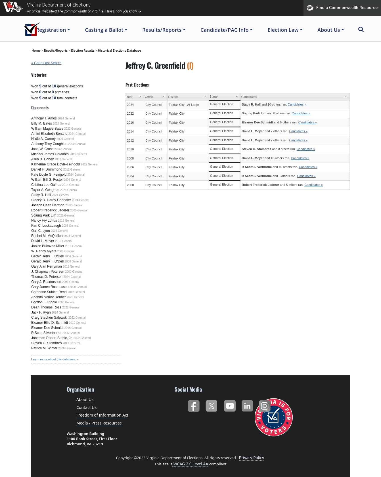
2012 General (72, 169)
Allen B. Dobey (42, 159)
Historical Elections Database (119, 50)
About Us (84, 399)
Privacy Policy (251, 457)
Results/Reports (56, 50)
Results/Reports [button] (161, 29)
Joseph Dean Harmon (47, 205)
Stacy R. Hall (41, 195)
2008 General (70, 225)
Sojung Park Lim (43, 215)
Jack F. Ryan (41, 312)
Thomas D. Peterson (46, 277)
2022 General (72, 128)
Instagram (265, 404)
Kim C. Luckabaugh (46, 226)
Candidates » (297, 104)
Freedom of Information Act (102, 415)
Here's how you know (121, 11)
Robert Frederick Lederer (50, 210)
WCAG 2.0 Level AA (190, 464)
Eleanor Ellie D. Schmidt (49, 323)
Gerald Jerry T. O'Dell (47, 256)
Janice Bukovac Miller (47, 246)
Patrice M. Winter (44, 348)
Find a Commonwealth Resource (342, 8)
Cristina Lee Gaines (46, 185)
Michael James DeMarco (50, 154)
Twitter (211, 404)
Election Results (83, 50)
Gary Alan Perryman (46, 266)
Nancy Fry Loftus (44, 220)
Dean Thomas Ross (46, 307)
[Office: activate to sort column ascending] (156, 96)
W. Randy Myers (43, 251)
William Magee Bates (47, 129)
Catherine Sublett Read (49, 292)
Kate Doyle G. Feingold (48, 174)
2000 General (77, 144)
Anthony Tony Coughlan (49, 144)
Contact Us (86, 407)
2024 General (66, 118)
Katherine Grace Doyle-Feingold (55, 164)
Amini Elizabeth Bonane (49, 134)
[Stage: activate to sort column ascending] (224, 96)
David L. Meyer (42, 241)
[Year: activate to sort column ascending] (135, 96)
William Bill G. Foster (47, 180)
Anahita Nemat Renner (48, 297)
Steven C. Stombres (46, 343)
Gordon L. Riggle (44, 302)
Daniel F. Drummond (46, 169)
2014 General (70, 184)
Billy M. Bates (41, 123)
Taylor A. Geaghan (45, 190)
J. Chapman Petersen (47, 272)
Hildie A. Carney (43, 139)
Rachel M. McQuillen (47, 236)
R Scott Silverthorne (46, 333)
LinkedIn (247, 404)
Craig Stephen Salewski (49, 318)
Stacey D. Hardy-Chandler (51, 200)
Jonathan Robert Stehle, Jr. (51, 338)
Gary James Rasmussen (49, 287)
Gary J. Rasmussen (46, 282)
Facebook (193, 404)
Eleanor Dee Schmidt (47, 328)
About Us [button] (328, 29)
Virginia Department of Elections (59, 5)
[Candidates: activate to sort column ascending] (295, 96)
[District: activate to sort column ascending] (188, 96)
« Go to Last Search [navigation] (46, 63)
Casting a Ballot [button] (104, 29)
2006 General (65, 138)
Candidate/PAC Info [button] (224, 29)
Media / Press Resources (99, 423)
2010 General (77, 322)
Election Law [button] (283, 29)
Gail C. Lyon (40, 231)
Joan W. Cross (42, 149)
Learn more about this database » (54, 359)
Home (36, 50)
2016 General (78, 154)
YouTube (229, 404)
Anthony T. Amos (44, 118)
